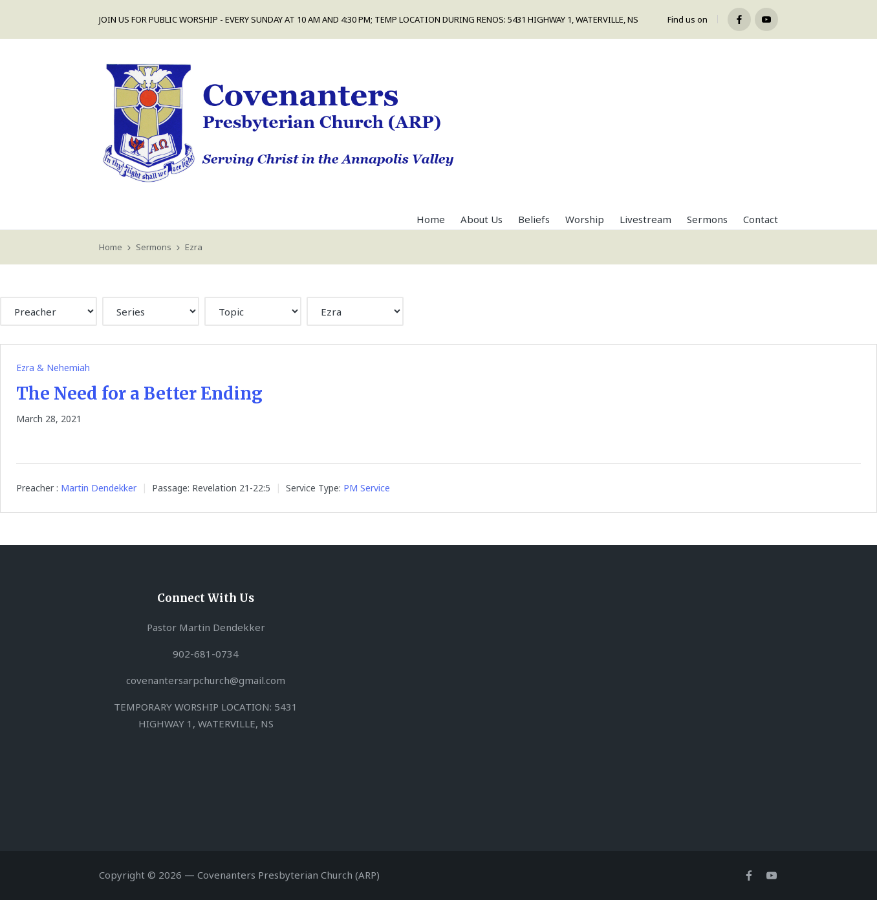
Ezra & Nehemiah (53, 367)
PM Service (366, 488)
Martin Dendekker (98, 488)
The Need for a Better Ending (139, 393)
